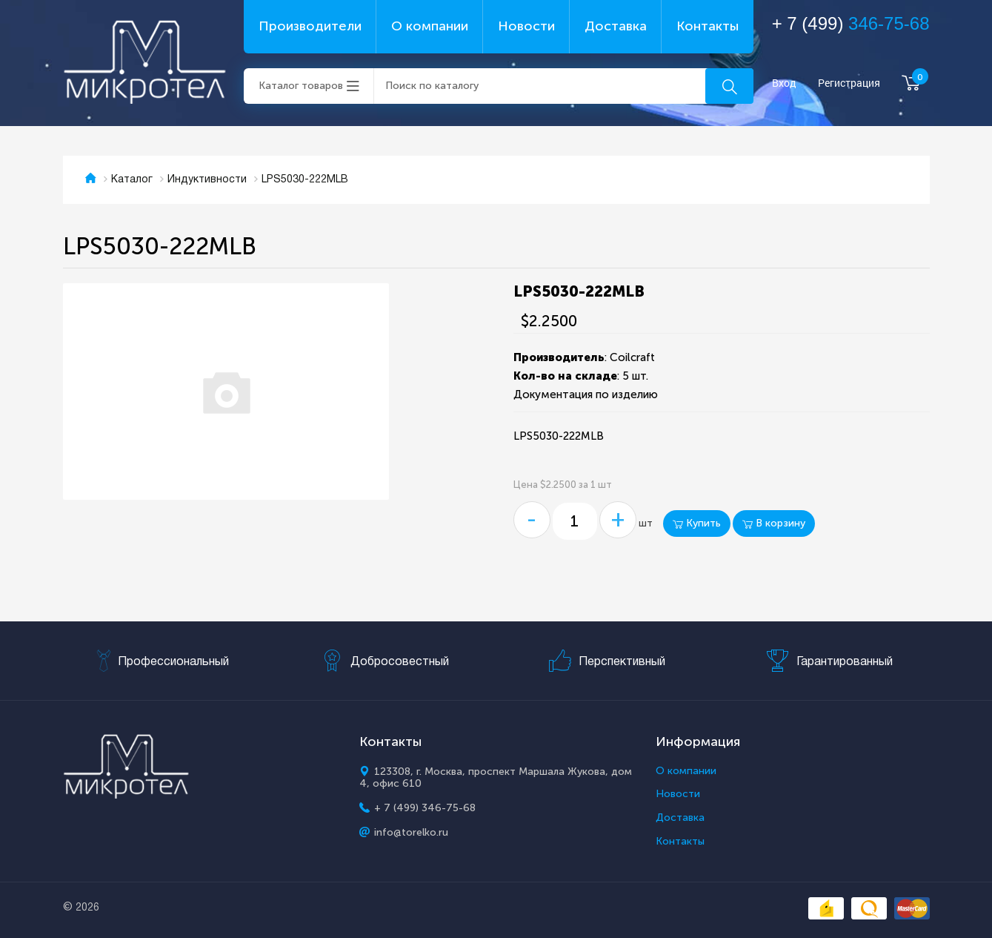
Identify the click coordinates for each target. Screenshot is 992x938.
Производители (310, 26)
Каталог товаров (301, 85)
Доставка (616, 26)
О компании (429, 26)
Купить (697, 523)
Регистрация (849, 83)
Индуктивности (207, 180)
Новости (526, 26)
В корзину (773, 523)
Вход (784, 83)
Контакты (707, 26)
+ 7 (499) (851, 23)
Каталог (132, 180)
